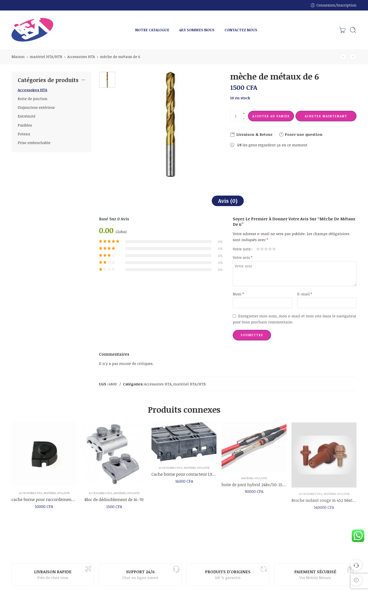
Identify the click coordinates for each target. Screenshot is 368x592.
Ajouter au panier (271, 116)
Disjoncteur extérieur (36, 107)
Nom (238, 293)
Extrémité (27, 116)
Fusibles (25, 125)
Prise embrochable (34, 142)
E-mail (304, 293)
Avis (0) (228, 200)
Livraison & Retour (251, 134)
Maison (18, 56)
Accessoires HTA (81, 56)
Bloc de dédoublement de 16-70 (114, 504)
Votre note (242, 248)
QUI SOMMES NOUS (196, 29)
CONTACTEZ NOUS (240, 29)
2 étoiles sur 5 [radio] (260, 249)
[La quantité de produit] (236, 116)
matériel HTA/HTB (46, 56)
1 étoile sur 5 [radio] (258, 249)
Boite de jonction (33, 98)
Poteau (24, 133)
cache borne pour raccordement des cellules (44, 503)
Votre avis (242, 257)
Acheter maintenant (326, 116)
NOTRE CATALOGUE (152, 29)
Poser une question (300, 134)
